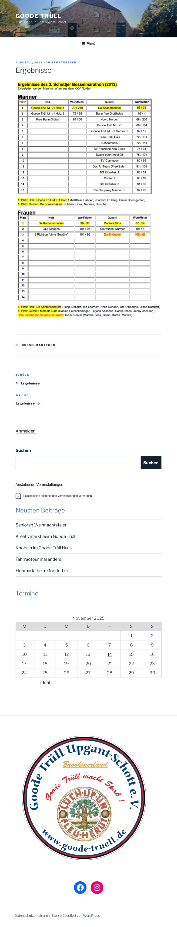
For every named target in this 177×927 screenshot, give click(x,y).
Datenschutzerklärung (31, 915)
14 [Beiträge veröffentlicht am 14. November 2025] (109, 654)
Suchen (23, 450)
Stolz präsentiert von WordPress (76, 915)
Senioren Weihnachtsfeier (41, 524)
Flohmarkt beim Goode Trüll (43, 570)
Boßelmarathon (38, 345)
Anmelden (26, 431)
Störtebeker (64, 62)
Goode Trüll (39, 16)
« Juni (45, 682)
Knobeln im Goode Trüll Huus (44, 547)
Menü (88, 43)
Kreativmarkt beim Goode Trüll (45, 536)
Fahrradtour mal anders (38, 559)
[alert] (89, 496)
